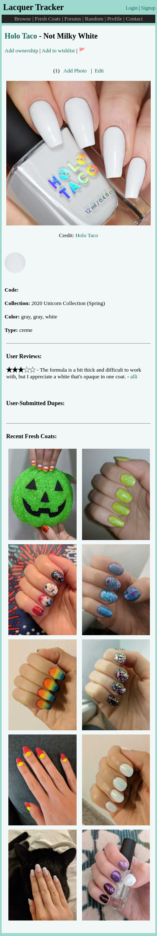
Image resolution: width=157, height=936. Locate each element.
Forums (72, 19)
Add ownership (21, 50)
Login (132, 8)
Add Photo (75, 70)
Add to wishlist (58, 50)
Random (94, 19)
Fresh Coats (48, 19)
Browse (22, 19)
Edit (99, 70)
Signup (148, 8)
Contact (134, 19)
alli (134, 376)
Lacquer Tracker (33, 7)
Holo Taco (21, 36)
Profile (114, 19)
